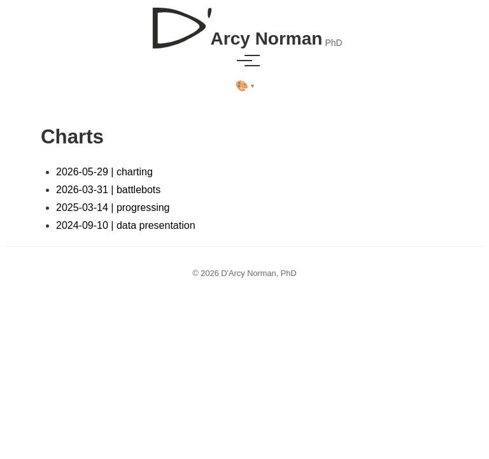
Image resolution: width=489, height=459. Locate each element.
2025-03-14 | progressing (113, 207)
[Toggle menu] (244, 61)
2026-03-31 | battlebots (108, 189)
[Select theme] (245, 86)
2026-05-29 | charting (104, 171)
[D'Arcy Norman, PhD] (244, 23)
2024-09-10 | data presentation (125, 225)
